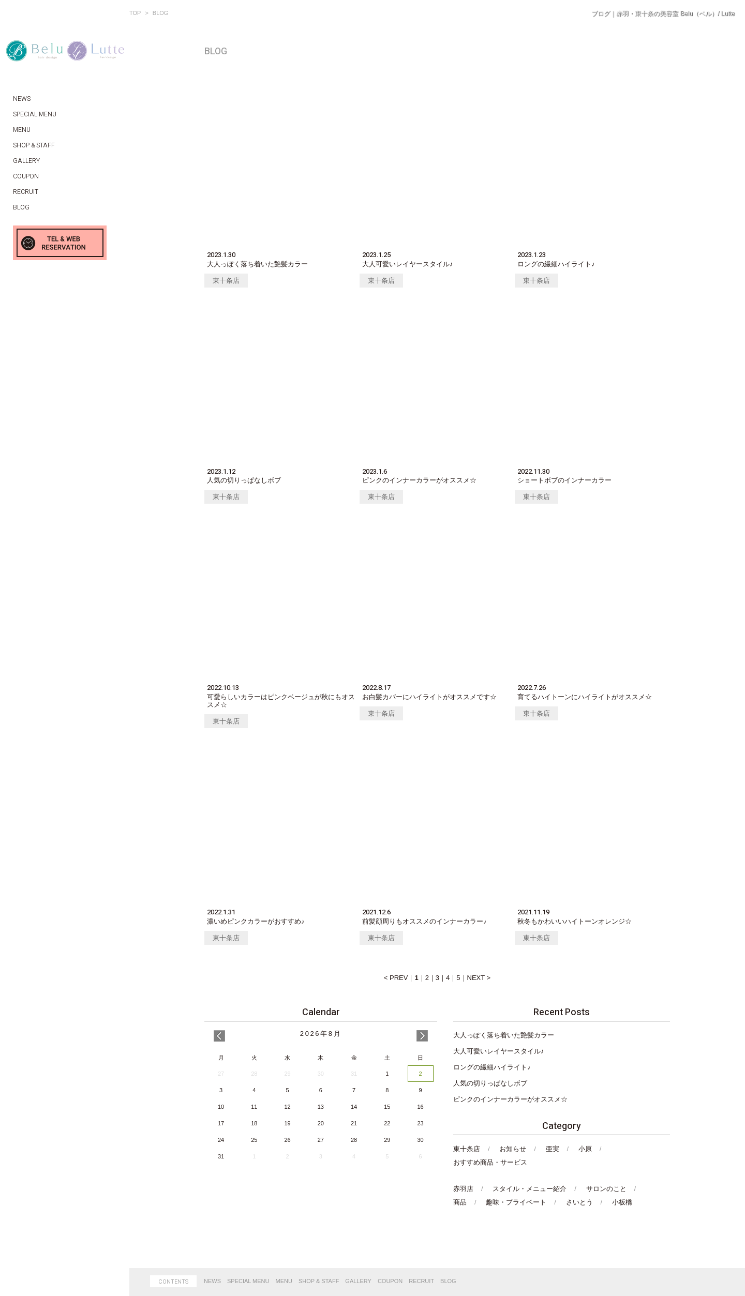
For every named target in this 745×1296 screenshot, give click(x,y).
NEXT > (479, 978)
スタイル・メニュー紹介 (530, 1189)
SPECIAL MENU (248, 1281)
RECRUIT (421, 1281)
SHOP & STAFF (319, 1281)
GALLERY (358, 1281)
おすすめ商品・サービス (490, 1162)
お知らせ (512, 1149)
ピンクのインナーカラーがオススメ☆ (510, 1099)
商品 (460, 1202)
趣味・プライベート (516, 1202)
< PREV (396, 978)
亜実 (552, 1149)
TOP (135, 13)
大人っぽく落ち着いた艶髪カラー (503, 1035)
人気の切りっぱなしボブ (490, 1083)
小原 (585, 1149)
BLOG (448, 1281)
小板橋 (622, 1202)
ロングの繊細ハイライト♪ (492, 1067)
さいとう (579, 1202)
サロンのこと (606, 1189)
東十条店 (226, 280)
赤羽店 (463, 1189)
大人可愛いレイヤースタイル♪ (498, 1051)
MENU (284, 1281)
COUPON (390, 1281)
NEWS (212, 1281)
